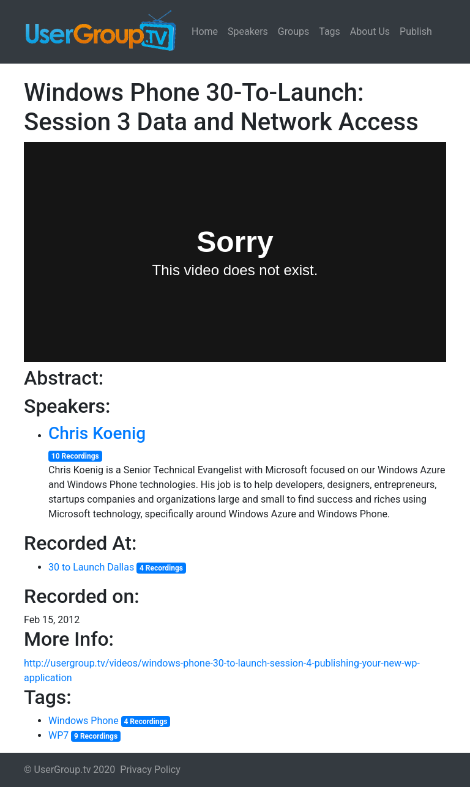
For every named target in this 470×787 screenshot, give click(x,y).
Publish (416, 31)
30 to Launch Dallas (91, 567)
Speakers (248, 31)
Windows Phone (83, 720)
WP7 (58, 735)
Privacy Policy (150, 769)
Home (205, 31)
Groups (293, 31)
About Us (370, 31)
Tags (329, 31)
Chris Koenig (97, 433)
